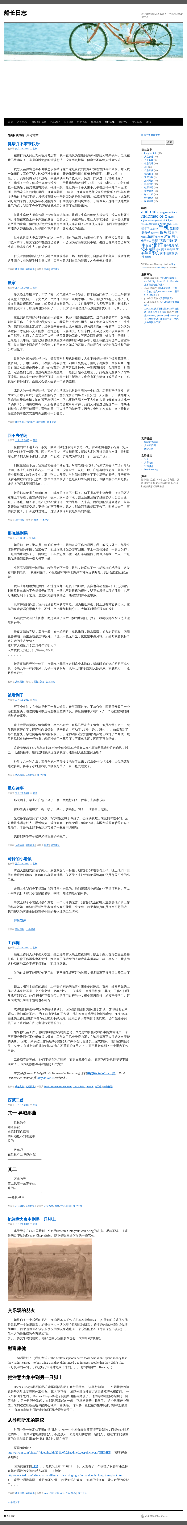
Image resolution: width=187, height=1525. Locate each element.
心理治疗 (59, 1493)
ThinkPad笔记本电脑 (150, 224)
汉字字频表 (166, 298)
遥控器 (170, 253)
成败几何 (96, 121)
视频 (73, 1493)
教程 (173, 228)
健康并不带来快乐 (24, 144)
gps (165, 212)
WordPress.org (151, 469)
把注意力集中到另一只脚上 (32, 1219)
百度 (148, 245)
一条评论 (44, 519)
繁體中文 (155, 135)
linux (174, 212)
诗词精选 (137, 121)
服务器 (165, 232)
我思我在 (19, 269)
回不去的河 (18, 435)
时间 (36, 519)
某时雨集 (110, 121)
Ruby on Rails (38, 121)
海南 (151, 236)
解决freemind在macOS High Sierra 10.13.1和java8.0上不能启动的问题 (161, 281)
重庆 (46, 845)
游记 (168, 236)
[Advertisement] (93, 89)
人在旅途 (68, 121)
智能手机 (155, 233)
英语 (163, 249)
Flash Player (161, 267)
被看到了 (16, 695)
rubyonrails (158, 220)
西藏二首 (16, 1100)
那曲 (68, 1205)
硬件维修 (169, 245)
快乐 (67, 1493)
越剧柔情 (148, 201)
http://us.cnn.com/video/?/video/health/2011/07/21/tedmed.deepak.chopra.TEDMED (59, 1452)
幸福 (46, 269)
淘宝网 (159, 237)
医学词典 (148, 448)
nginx (144, 220)
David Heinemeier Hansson (58, 1086)
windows (165, 224)
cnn (46, 1493)
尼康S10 (154, 229)
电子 (144, 240)
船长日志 (15, 13)
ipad (169, 212)
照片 (175, 237)
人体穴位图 (150, 445)
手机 (163, 228)
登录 (146, 459)
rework (89, 1086)
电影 (155, 240)
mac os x (158, 216)
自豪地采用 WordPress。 (157, 1516)
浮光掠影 (82, 121)
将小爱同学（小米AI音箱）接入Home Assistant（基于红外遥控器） (161, 291)
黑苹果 (148, 257)
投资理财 (148, 177)
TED (35, 1466)
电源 (162, 240)
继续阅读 (22, 920)
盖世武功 (148, 191)
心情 (41, 681)
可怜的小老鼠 (20, 859)
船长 (35, 148)
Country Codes (151, 442)
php (149, 220)
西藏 (57, 1205)
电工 (149, 241)
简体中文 (145, 135)
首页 (10, 121)
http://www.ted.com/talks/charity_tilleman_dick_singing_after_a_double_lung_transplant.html (65, 1475)
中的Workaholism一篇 (101, 1073)
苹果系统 (151, 253)
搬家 (12, 282)
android (148, 211)
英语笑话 (171, 249)
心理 (51, 1493)
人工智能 (148, 160)
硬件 (157, 244)
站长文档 (22, 121)
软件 (163, 253)
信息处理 (55, 121)
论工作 (98, 1086)
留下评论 (55, 269)
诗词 (62, 1205)
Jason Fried (79, 1086)
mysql (171, 216)
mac (145, 216)
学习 (147, 228)
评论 (148, 466)
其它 (148, 121)
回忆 (36, 681)
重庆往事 (16, 788)
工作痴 (14, 943)
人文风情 (48, 1205)
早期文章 (14, 1502)
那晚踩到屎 (18, 533)
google (160, 212)
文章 (148, 462)
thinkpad (168, 220)
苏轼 (158, 249)
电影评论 (123, 121)
